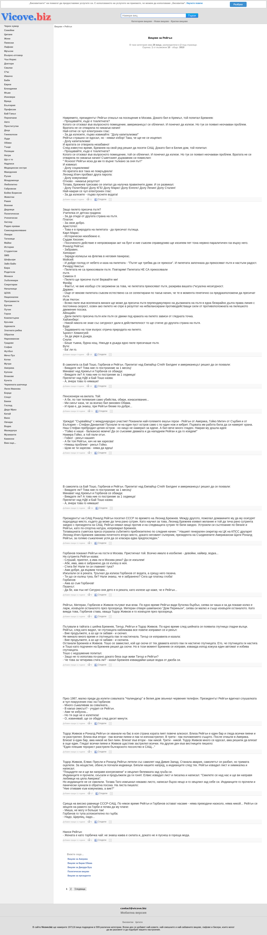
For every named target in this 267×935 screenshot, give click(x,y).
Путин (7, 309)
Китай (7, 413)
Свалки (8, 67)
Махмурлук (10, 430)
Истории (9, 247)
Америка (9, 368)
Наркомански (11, 338)
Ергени (8, 305)
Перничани (10, 118)
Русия (7, 176)
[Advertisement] (160, 80)
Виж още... (10, 443)
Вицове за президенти (79, 876)
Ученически (11, 218)
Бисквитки (127, 922)
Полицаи (9, 151)
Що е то (8, 159)
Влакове (9, 376)
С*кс (6, 72)
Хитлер (8, 222)
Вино (7, 418)
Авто (7, 122)
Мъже (7, 92)
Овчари (8, 422)
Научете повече (194, 3)
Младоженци (11, 180)
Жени (7, 38)
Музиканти (10, 434)
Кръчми (8, 322)
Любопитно (10, 184)
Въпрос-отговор (13, 55)
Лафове (8, 47)
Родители (9, 272)
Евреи (7, 84)
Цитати (139, 922)
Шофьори (9, 259)
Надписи (9, 163)
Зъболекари (11, 280)
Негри (7, 155)
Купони (8, 372)
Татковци (9, 238)
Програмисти (11, 301)
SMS (6, 255)
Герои (7, 313)
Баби (7, 80)
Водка (7, 426)
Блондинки (10, 88)
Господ (8, 405)
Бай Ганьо (10, 113)
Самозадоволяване (15, 230)
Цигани (8, 34)
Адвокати (9, 326)
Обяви (7, 143)
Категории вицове (141, 21)
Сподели (100, 199)
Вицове (58, 26)
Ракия (7, 201)
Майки (7, 243)
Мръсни (8, 51)
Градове (9, 343)
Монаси (8, 276)
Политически (11, 213)
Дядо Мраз (10, 409)
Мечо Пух (9, 355)
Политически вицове (78, 871)
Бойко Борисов (13, 193)
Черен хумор (11, 26)
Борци (7, 393)
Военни (8, 205)
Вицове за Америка (78, 859)
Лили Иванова (12, 388)
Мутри (7, 363)
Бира (7, 268)
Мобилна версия (133, 912)
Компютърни (11, 318)
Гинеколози (10, 134)
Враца (7, 101)
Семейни (9, 30)
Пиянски (9, 42)
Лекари (8, 234)
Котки (7, 359)
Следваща (80, 889)
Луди (7, 138)
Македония (10, 172)
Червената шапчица (15, 384)
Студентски (10, 251)
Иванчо (8, 76)
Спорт (7, 397)
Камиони (9, 438)
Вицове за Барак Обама (80, 863)
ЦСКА (7, 293)
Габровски (10, 188)
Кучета (8, 380)
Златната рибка (13, 330)
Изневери (9, 97)
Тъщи (7, 147)
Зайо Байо (10, 263)
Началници (10, 288)
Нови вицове (161, 21)
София (8, 347)
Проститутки (11, 126)
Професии (10, 109)
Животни (9, 197)
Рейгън (68, 26)
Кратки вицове (179, 21)
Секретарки (10, 284)
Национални (11, 297)
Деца (7, 130)
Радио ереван (12, 226)
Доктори (9, 63)
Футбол (8, 351)
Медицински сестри (15, 168)
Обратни (9, 334)
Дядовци (9, 209)
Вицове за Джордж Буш (80, 867)
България (9, 105)
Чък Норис (10, 59)
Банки (7, 401)
